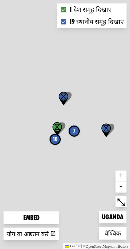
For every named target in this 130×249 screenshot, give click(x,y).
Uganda (113, 216)
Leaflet (72, 245)
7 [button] (74, 131)
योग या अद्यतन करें (31, 234)
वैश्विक (115, 232)
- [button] (121, 187)
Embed (31, 217)
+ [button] (121, 176)
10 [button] (55, 139)
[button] (106, 130)
